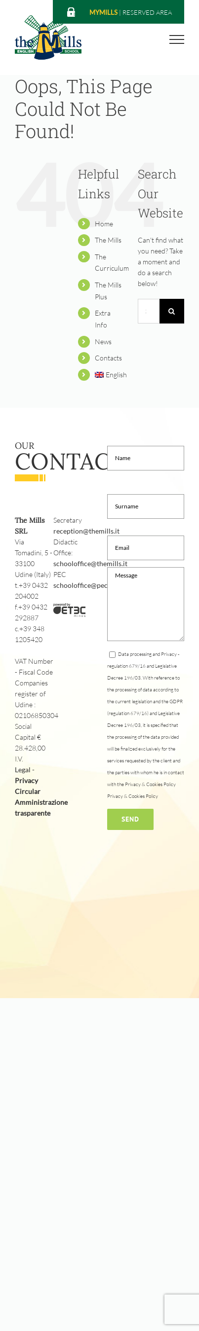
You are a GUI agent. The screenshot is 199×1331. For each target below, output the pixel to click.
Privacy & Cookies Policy (132, 796)
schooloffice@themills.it (90, 563)
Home (104, 223)
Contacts (108, 358)
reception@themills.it (86, 531)
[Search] (171, 311)
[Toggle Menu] (177, 39)
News (103, 341)
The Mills (108, 240)
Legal (23, 769)
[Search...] (148, 311)
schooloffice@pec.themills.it (96, 585)
